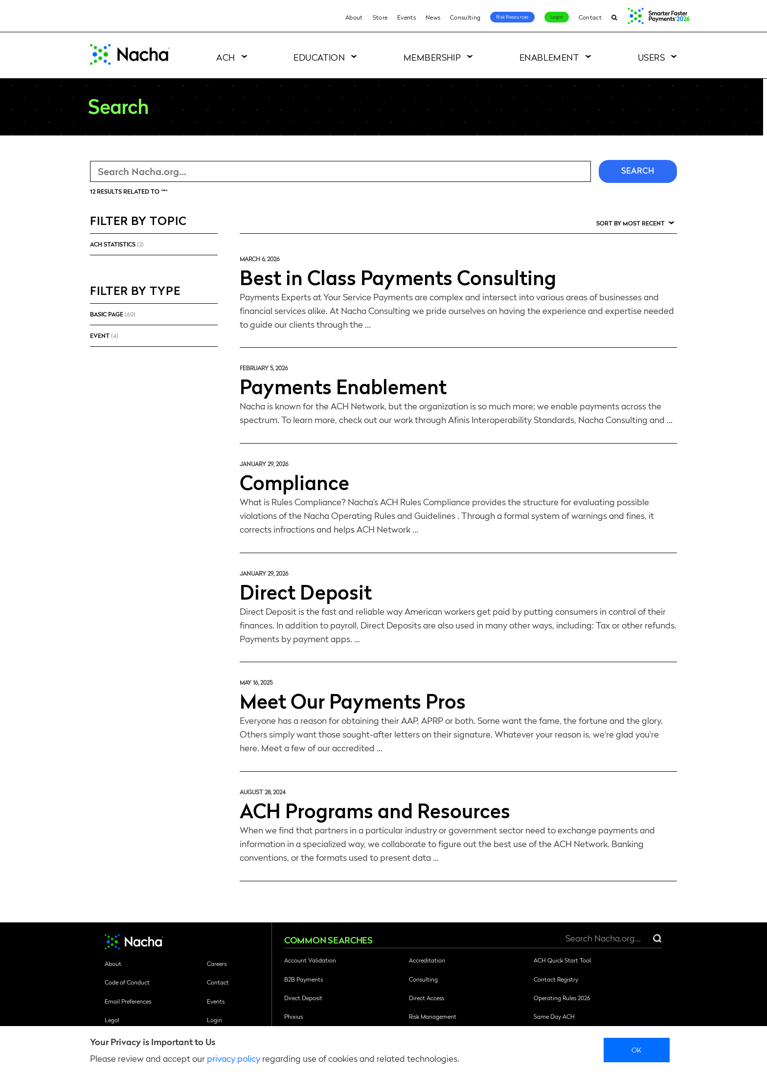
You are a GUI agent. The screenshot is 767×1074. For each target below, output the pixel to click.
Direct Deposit (306, 591)
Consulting (465, 17)
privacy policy (233, 1058)
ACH (225, 57)
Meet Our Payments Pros (353, 700)
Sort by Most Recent (630, 223)
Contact (590, 17)
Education (319, 57)
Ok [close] (637, 1049)
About (354, 17)
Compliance (294, 482)
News (433, 17)
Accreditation (427, 960)
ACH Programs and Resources (375, 810)
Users (651, 57)
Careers (216, 963)
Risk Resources (512, 16)
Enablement (549, 57)
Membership (432, 57)
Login (556, 16)
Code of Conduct (127, 982)
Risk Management (432, 1016)
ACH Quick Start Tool (562, 960)
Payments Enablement (343, 386)
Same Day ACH (554, 1016)
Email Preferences (128, 1001)
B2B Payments (303, 979)
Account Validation (310, 960)
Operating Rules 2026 (562, 998)
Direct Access (426, 998)
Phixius (293, 1016)
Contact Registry (556, 979)
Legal (112, 1020)
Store (380, 17)
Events (406, 17)
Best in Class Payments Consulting (398, 277)
